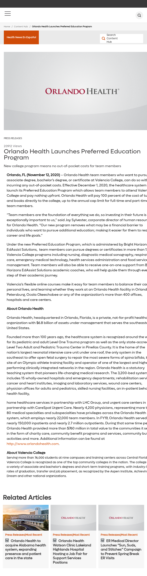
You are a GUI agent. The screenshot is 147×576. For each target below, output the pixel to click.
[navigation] (73, 4)
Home (7, 26)
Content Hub (21, 26)
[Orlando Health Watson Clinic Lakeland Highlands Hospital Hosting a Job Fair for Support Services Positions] (73, 517)
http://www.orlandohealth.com (33, 444)
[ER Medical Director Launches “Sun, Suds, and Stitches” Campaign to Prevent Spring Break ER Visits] (121, 517)
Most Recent (33, 535)
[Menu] (7, 15)
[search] (139, 15)
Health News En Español (21, 37)
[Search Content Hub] (111, 38)
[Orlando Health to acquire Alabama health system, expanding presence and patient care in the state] (26, 517)
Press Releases (13, 138)
